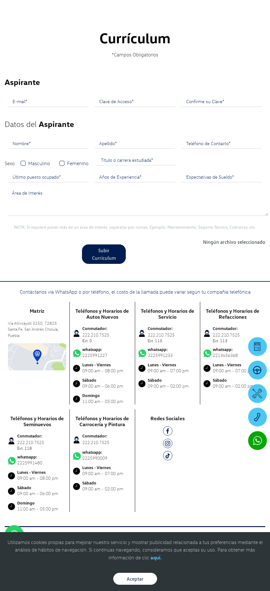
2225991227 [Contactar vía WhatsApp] (102, 352)
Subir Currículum (104, 254)
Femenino (78, 163)
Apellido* (108, 143)
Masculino (39, 163)
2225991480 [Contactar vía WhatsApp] (37, 460)
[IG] (167, 444)
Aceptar (135, 579)
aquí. (155, 557)
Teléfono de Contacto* (208, 143)
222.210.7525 (95, 442)
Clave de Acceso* (116, 101)
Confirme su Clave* (205, 101)
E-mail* (20, 101)
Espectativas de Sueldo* (210, 177)
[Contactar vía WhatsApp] (257, 440)
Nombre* (22, 143)
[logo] (135, 22)
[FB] (167, 432)
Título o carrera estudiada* (127, 160)
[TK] (167, 456)
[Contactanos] (176, 9)
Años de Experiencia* (120, 177)
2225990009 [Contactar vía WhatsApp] (102, 455)
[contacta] (37, 356)
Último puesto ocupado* (37, 177)
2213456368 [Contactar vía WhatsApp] (232, 352)
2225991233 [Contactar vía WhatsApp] (167, 352)
